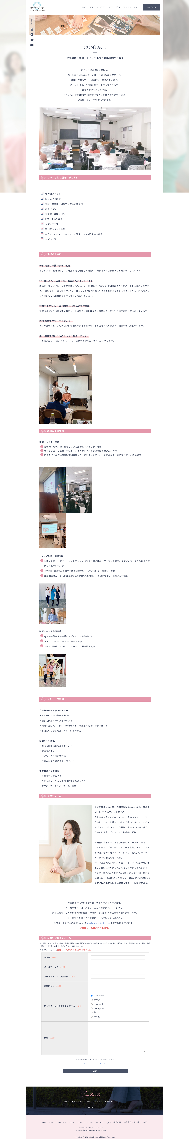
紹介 (96, 1012)
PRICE (110, 7)
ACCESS (137, 7)
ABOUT (91, 7)
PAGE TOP (32, 21)
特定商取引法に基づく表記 (135, 1122)
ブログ (97, 1000)
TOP (84, 7)
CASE (118, 7)
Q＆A (108, 1122)
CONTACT (151, 7)
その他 (97, 1016)
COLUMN (127, 7)
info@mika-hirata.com (98, 923)
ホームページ (100, 995)
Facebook (98, 1004)
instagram (99, 1008)
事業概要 (117, 1122)
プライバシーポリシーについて (95, 1063)
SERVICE (101, 7)
